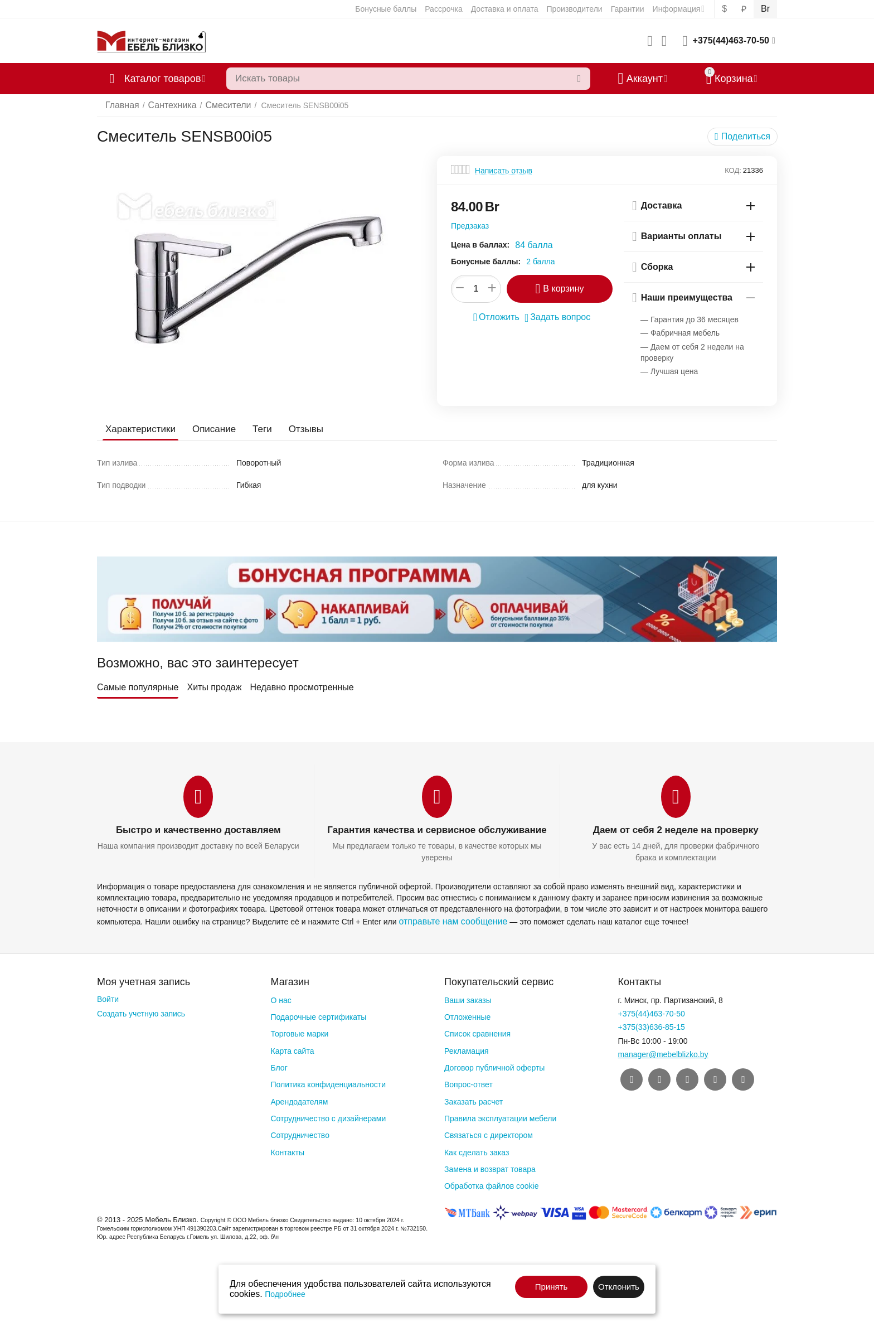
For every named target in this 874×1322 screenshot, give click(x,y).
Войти (108, 996)
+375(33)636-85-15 (651, 1024)
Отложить (500, 316)
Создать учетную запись (141, 1011)
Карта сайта (292, 1048)
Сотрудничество (299, 1133)
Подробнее (285, 1294)
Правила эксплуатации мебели (500, 1116)
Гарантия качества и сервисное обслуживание (437, 830)
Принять (551, 1286)
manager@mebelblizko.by (663, 1052)
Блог (278, 1065)
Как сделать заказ (476, 1149)
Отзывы (297, 429)
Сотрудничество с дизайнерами (328, 1116)
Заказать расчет (473, 1099)
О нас (280, 998)
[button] (745, 136)
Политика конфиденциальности (328, 1082)
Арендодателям (299, 1099)
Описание (209, 429)
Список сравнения (477, 1031)
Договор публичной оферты (494, 1065)
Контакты (287, 1149)
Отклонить (618, 1286)
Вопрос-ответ (468, 1082)
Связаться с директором (488, 1133)
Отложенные (467, 1014)
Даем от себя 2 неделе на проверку (676, 830)
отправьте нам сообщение (446, 919)
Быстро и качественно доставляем (197, 830)
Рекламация (466, 1048)
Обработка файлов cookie (491, 1183)
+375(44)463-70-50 (731, 40)
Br (766, 8)
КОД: (733, 170)
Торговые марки (299, 1031)
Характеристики (138, 429)
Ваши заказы (468, 998)
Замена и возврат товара (490, 1167)
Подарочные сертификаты (318, 1014)
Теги (255, 429)
